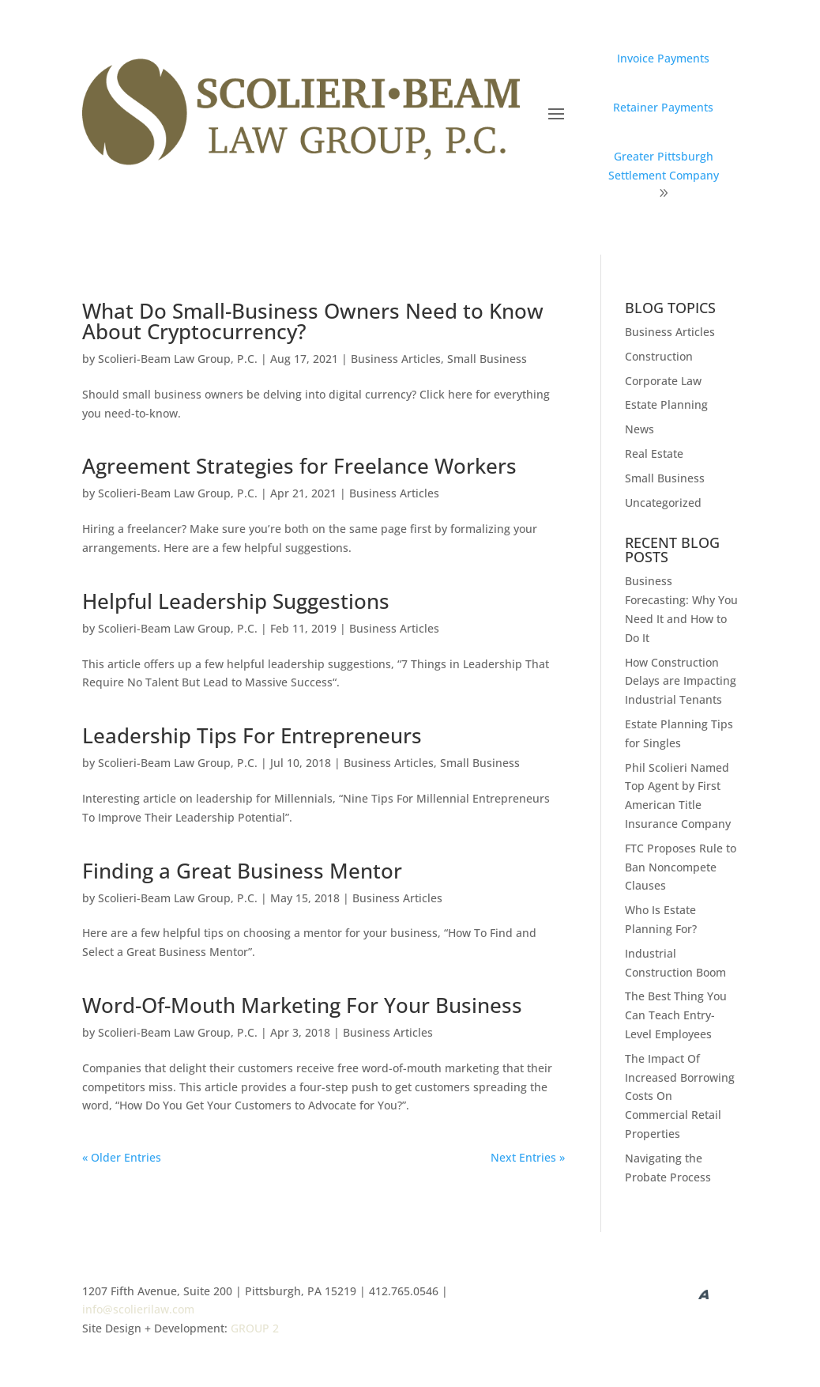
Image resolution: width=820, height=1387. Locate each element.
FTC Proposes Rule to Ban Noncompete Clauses (680, 867)
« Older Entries (121, 1157)
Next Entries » (528, 1157)
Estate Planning (666, 404)
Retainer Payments (663, 107)
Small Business (487, 358)
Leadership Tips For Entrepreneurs (252, 735)
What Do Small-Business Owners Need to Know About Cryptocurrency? (313, 321)
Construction (659, 356)
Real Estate (654, 453)
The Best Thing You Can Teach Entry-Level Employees (676, 1014)
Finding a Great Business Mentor (242, 870)
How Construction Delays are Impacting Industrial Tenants (680, 681)
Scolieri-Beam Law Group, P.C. (178, 358)
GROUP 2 (255, 1328)
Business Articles (396, 358)
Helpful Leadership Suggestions (235, 601)
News (639, 429)
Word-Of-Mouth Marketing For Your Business (302, 1005)
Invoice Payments (663, 58)
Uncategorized (663, 502)
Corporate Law (663, 380)
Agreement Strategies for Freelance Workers (299, 466)
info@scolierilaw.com (138, 1309)
